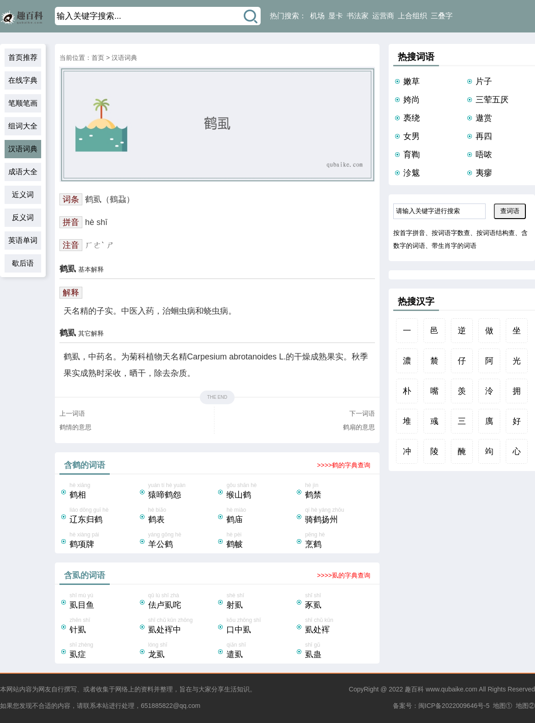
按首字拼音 (409, 232)
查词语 (509, 210)
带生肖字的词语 (454, 245)
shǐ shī (339, 601)
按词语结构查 (495, 232)
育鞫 (411, 154)
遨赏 (484, 118)
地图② (525, 705)
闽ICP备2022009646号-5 (454, 705)
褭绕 (411, 118)
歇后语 (23, 263)
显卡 (335, 16)
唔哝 (484, 154)
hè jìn (339, 491)
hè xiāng (104, 491)
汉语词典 (22, 149)
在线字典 (22, 80)
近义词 (23, 194)
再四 (484, 136)
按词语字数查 (451, 232)
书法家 (358, 16)
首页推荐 (22, 57)
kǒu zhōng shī (260, 626)
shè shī (260, 601)
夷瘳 (484, 172)
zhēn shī (104, 626)
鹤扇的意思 (359, 427)
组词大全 (22, 126)
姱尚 (411, 99)
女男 (411, 136)
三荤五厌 (492, 99)
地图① (502, 705)
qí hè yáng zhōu (339, 516)
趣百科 (414, 689)
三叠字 (442, 16)
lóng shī (182, 651)
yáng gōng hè (182, 541)
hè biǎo (182, 516)
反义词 (23, 217)
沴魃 (411, 172)
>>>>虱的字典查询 (343, 575)
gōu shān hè (260, 491)
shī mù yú (104, 601)
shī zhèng (104, 651)
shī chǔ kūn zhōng (182, 626)
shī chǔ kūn (339, 626)
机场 (317, 16)
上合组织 (412, 16)
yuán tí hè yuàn (182, 491)
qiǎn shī (260, 651)
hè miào (260, 516)
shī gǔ (339, 651)
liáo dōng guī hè (104, 516)
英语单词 (22, 240)
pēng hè (339, 541)
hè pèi (260, 541)
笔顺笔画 (22, 103)
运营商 (383, 16)
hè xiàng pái (104, 541)
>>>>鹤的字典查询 (343, 465)
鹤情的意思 (75, 427)
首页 (97, 57)
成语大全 (22, 172)
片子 (484, 81)
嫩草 (411, 81)
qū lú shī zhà (182, 601)
